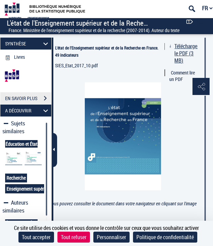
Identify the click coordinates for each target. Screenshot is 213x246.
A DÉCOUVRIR (27, 111)
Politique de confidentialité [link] (165, 237)
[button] (201, 87)
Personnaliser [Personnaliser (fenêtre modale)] (111, 237)
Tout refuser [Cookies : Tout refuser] (73, 237)
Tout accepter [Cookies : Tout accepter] (36, 237)
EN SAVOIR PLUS (28, 98)
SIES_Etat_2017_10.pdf (76, 65)
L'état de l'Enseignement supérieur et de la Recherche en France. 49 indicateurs (106, 51)
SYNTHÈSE (27, 44)
